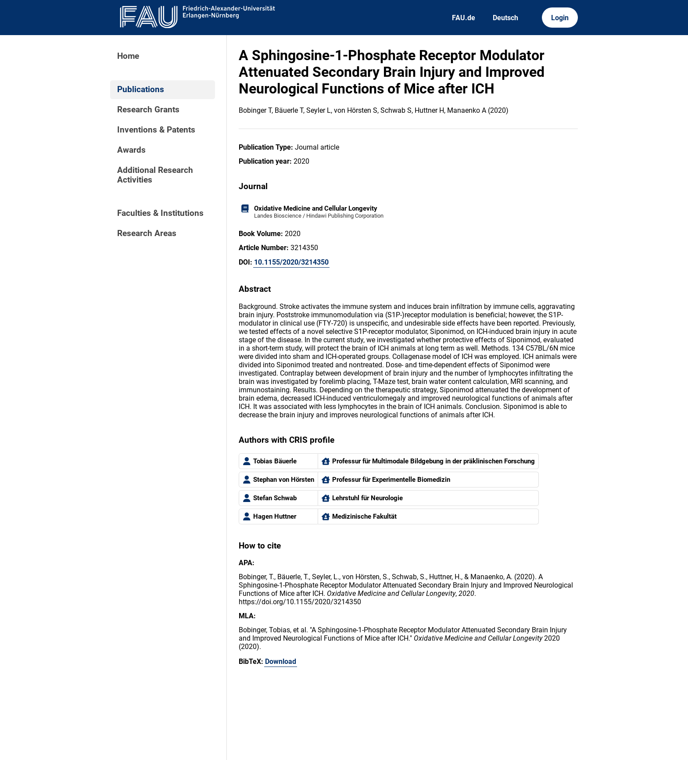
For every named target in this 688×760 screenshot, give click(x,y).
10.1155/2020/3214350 (291, 262)
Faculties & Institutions (160, 213)
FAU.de (463, 18)
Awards (131, 150)
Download (280, 661)
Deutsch (505, 18)
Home (128, 56)
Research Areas (146, 233)
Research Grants (148, 110)
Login (560, 18)
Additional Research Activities (155, 175)
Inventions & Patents (156, 130)
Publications (140, 89)
